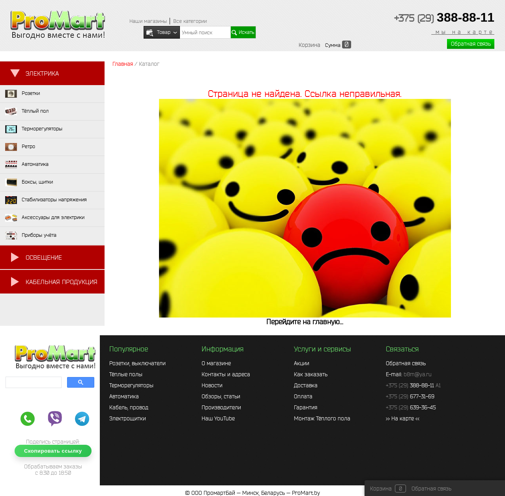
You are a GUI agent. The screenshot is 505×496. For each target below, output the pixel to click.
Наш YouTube (218, 418)
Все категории (190, 21)
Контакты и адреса (226, 374)
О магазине (216, 363)
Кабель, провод (128, 407)
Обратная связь (471, 44)
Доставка (306, 385)
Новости (212, 385)
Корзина (309, 45)
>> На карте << (402, 418)
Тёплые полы (125, 374)
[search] (32, 382)
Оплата (303, 396)
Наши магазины (148, 21)
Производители (221, 407)
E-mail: (409, 374)
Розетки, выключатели (137, 363)
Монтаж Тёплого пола (322, 418)
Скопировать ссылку (53, 451)
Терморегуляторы (131, 385)
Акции (301, 363)
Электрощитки (127, 418)
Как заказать (310, 374)
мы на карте (462, 32)
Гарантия (305, 407)
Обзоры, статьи (221, 396)
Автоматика (124, 396)
